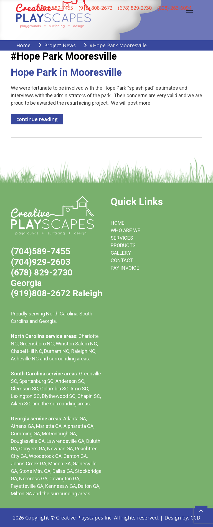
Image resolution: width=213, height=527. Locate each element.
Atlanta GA (74, 418)
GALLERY (121, 253)
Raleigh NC (83, 351)
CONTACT (122, 260)
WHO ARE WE (125, 230)
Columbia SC (54, 389)
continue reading (37, 119)
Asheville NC (25, 359)
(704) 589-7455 (56, 7)
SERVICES (122, 238)
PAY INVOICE (125, 268)
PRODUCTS (123, 245)
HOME (118, 223)
